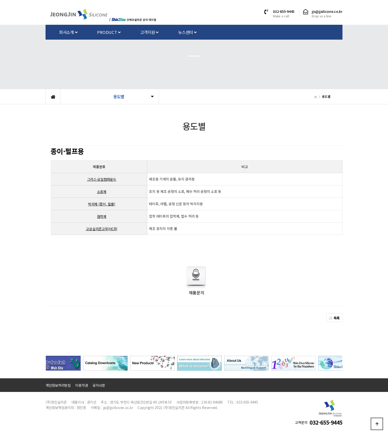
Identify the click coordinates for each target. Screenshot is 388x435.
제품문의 (196, 292)
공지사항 (99, 385)
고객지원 (149, 32)
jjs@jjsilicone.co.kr (327, 11)
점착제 (101, 216)
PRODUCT (109, 32)
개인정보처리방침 (58, 385)
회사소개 (68, 32)
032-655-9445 (283, 11)
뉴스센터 (187, 32)
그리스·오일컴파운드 (101, 179)
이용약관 (81, 385)
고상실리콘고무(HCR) (101, 228)
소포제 (101, 191)
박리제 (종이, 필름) (101, 204)
